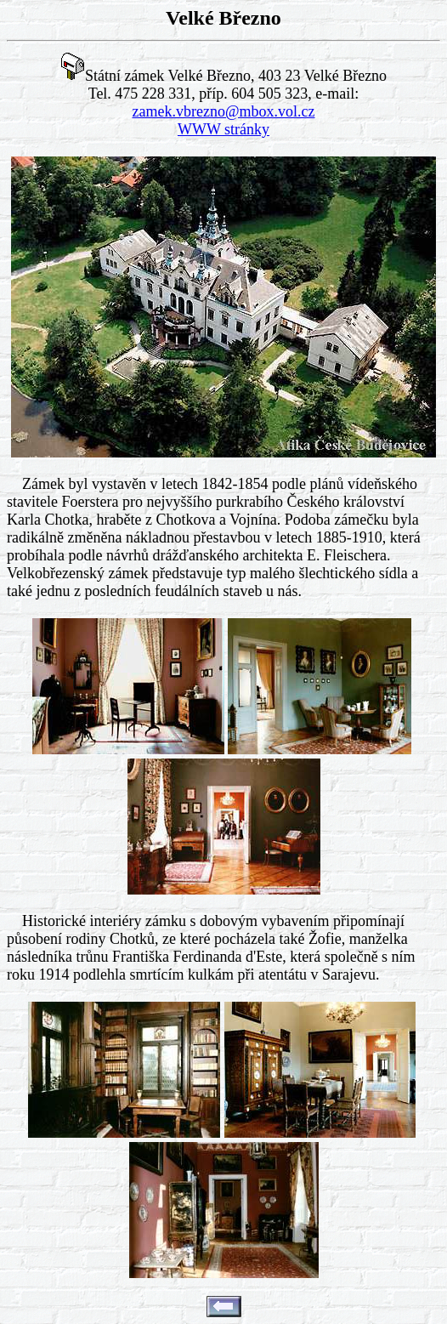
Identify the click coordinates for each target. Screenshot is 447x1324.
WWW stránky (223, 129)
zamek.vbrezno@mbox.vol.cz (224, 111)
